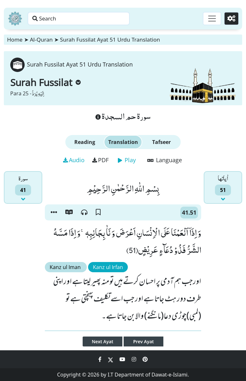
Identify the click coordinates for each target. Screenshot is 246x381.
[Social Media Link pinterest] (145, 359)
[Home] (15, 18)
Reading (84, 142)
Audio (74, 160)
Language (164, 160)
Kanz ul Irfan (108, 267)
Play (127, 160)
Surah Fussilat (45, 82)
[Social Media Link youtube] (123, 359)
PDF (100, 160)
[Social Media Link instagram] (134, 359)
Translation (123, 142)
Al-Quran (41, 39)
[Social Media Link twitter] (111, 359)
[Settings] (230, 18)
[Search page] (100, 18)
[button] (54, 212)
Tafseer (161, 142)
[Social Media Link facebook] (100, 359)
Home (14, 39)
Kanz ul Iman (66, 267)
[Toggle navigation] (209, 18)
